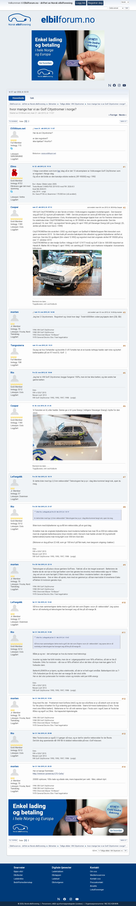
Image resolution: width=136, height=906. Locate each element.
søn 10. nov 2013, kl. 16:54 (44, 312)
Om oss (93, 871)
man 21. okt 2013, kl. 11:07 (45, 128)
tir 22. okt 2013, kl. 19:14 (42, 166)
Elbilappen (56, 875)
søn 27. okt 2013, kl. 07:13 (42, 207)
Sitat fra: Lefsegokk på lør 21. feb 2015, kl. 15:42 (52, 637)
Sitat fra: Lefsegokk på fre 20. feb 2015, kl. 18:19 (52, 512)
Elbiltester (18, 875)
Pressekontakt (96, 882)
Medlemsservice (97, 875)
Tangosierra (17, 345)
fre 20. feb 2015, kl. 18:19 (42, 477)
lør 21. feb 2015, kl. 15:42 (42, 602)
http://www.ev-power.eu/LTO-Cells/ (48, 773)
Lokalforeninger (97, 889)
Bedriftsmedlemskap (23, 882)
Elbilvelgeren (57, 882)
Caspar (14, 207)
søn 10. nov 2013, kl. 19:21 (42, 345)
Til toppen (13, 840)
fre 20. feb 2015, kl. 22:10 (42, 564)
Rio (12, 372)
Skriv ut (123, 121)
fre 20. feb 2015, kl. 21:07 (42, 506)
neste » (122, 115)
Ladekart (56, 879)
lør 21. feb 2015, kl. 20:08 (42, 733)
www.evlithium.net (48, 153)
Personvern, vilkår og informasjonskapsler (58, 904)
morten (15, 312)
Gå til (94, 851)
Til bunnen (13, 121)
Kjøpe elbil (18, 871)
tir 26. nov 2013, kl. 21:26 (42, 406)
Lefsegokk (16, 476)
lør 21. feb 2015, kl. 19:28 (42, 632)
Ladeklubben (57, 871)
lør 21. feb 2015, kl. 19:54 (42, 698)
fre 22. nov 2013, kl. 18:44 (42, 372)
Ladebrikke (18, 879)
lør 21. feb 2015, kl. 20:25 (42, 766)
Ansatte (93, 886)
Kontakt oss (95, 879)
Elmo (13, 166)
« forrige (113, 115)
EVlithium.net (18, 128)
